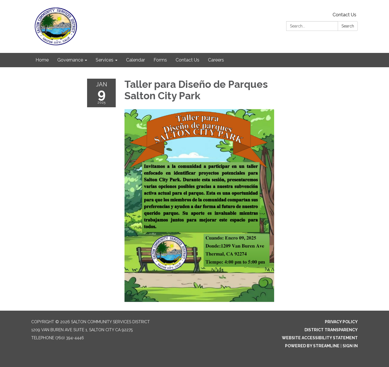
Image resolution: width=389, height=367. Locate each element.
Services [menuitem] (104, 60)
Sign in (350, 346)
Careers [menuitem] (216, 60)
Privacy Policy (341, 322)
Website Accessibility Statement (320, 338)
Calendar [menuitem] (135, 60)
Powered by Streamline (312, 346)
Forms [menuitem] (160, 60)
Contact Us (344, 14)
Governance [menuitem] (70, 60)
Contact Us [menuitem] (187, 60)
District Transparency (331, 330)
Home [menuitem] (42, 60)
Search (347, 26)
